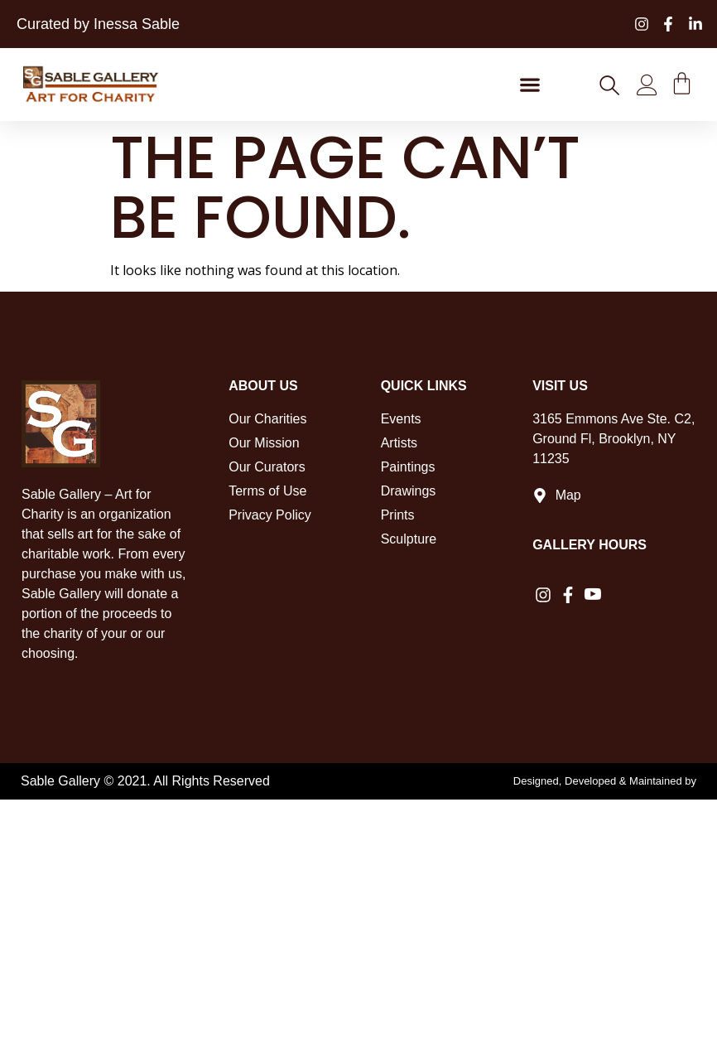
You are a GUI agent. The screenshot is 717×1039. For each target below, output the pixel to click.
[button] (530, 84)
